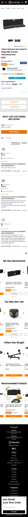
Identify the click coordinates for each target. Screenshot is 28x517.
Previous (4, 272)
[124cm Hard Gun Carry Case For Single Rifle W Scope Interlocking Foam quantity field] (4, 78)
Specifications (14, 107)
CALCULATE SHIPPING (14, 88)
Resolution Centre (14, 460)
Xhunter (25, 46)
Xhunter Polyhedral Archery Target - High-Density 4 (12, 325)
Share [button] (19, 170)
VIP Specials (23, 62)
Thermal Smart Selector (14, 484)
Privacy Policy (14, 493)
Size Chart (14, 479)
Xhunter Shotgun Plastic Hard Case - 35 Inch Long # (14, 283)
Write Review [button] (14, 132)
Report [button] (15, 170)
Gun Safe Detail (14, 481)
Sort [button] (3, 138)
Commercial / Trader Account (14, 462)
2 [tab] (13, 337)
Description (14, 102)
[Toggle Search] (5, 2)
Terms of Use (14, 491)
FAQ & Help (14, 465)
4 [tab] (16, 337)
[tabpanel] (14, 279)
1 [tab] (12, 296)
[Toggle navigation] (2, 2)
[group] (14, 125)
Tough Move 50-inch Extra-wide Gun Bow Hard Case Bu (14, 406)
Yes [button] (12, 170)
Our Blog (14, 474)
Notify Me (17, 78)
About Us (14, 472)
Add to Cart (14, 375)
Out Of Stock (14, 293)
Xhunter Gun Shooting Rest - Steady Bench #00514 (14, 364)
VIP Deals (14, 455)
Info (25, 74)
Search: (5, 136)
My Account (14, 458)
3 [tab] (15, 296)
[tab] (15, 143)
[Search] (11, 138)
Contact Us (14, 476)
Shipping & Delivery (14, 495)
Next (23, 272)
